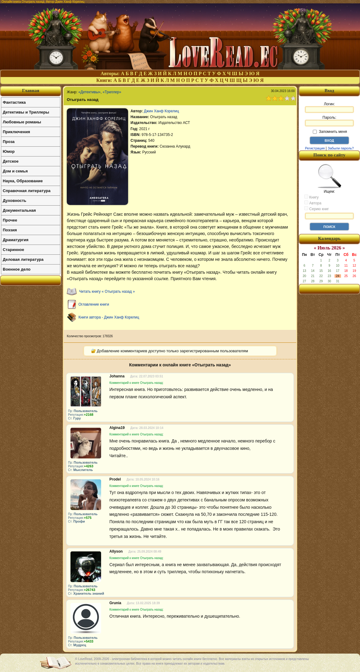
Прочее (10, 220)
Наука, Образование (23, 181)
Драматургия (15, 240)
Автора (312, 202)
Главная (30, 90)
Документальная (19, 210)
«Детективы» (89, 92)
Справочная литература (27, 190)
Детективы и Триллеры (26, 112)
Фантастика (14, 102)
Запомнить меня (330, 131)
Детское (10, 161)
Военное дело (17, 269)
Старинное (13, 249)
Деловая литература (23, 259)
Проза (9, 141)
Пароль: (329, 120)
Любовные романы (22, 122)
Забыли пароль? (341, 148)
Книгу (311, 197)
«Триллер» (112, 92)
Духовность (14, 200)
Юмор (9, 151)
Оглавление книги (93, 304)
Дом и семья (15, 171)
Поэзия (10, 230)
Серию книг (316, 208)
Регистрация (314, 148)
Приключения (16, 131)
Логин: (329, 107)
